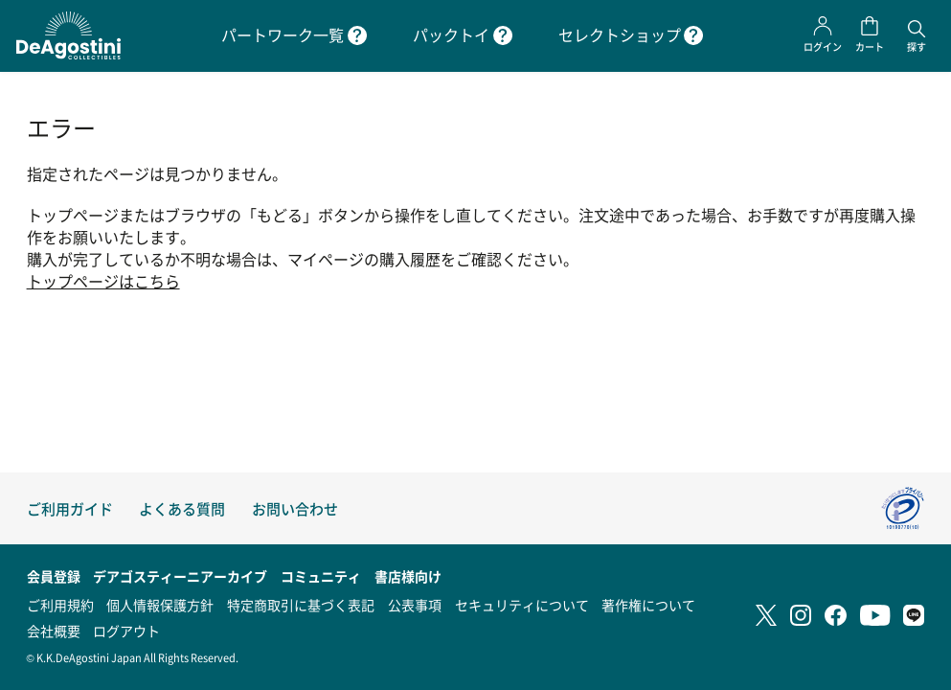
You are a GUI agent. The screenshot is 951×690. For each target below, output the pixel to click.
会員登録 (53, 576)
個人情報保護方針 (160, 604)
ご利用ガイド (70, 508)
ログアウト (126, 630)
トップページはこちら (103, 281)
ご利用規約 (60, 604)
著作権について (648, 604)
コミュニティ (321, 576)
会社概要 (53, 630)
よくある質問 (182, 508)
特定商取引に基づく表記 (300, 604)
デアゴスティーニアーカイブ (180, 576)
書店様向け (408, 576)
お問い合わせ (295, 508)
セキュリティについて (522, 604)
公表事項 (415, 604)
